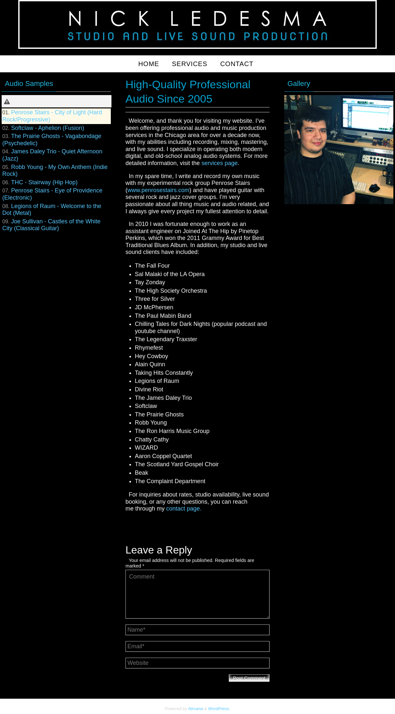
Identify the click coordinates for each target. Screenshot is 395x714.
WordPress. (219, 708)
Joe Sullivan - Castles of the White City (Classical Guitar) (51, 225)
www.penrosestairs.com (158, 190)
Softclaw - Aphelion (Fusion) (47, 128)
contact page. (183, 508)
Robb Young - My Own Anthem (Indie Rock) (55, 170)
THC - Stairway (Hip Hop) (44, 182)
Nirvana (195, 708)
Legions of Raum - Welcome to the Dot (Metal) (51, 210)
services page (219, 163)
